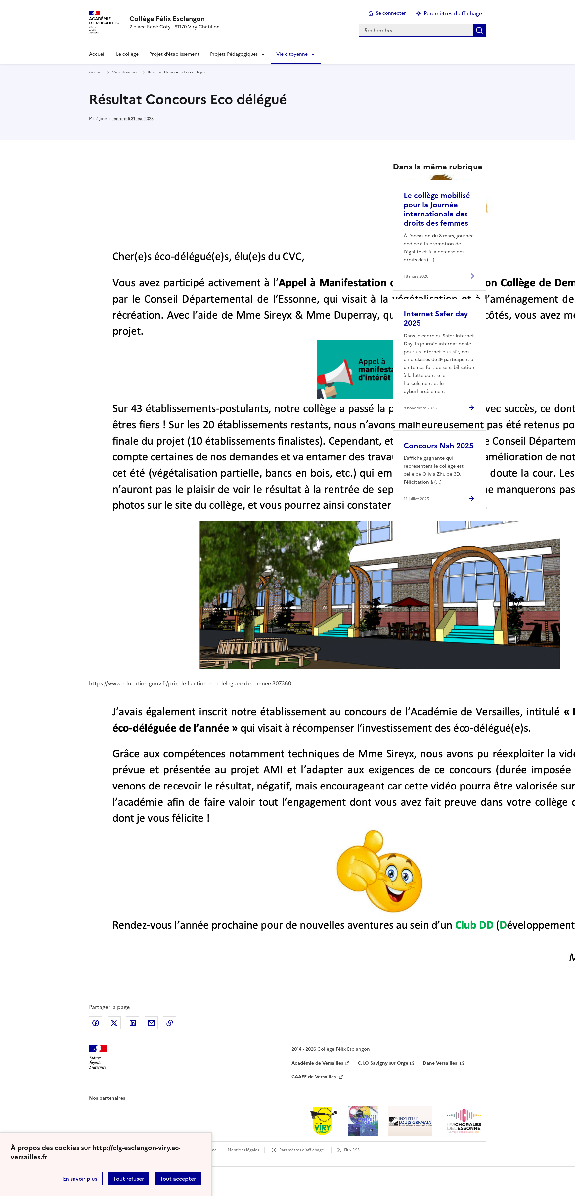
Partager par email (151, 1022)
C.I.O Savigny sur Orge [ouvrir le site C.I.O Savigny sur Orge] (383, 1063)
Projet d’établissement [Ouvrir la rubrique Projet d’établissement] (174, 54)
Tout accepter (178, 1179)
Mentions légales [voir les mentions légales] (243, 1150)
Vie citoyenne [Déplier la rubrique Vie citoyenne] (292, 54)
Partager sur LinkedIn (132, 1022)
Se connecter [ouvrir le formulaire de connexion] (391, 13)
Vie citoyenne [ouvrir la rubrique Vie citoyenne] (125, 72)
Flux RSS (352, 1150)
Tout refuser (128, 1179)
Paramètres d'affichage (301, 1150)
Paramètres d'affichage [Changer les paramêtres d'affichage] (453, 13)
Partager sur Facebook (95, 1022)
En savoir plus (80, 1179)
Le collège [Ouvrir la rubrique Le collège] (127, 54)
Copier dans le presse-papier (169, 1022)
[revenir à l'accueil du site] (174, 18)
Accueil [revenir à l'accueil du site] (97, 54)
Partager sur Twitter (114, 1022)
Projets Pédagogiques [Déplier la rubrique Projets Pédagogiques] (234, 54)
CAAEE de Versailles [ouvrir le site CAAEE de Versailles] (314, 1077)
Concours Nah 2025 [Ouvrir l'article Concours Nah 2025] (438, 445)
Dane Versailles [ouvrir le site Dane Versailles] (440, 1063)
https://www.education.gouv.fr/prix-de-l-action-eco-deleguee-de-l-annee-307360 (190, 683)
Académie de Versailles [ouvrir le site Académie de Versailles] (317, 1063)
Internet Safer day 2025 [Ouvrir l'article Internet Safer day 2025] (436, 319)
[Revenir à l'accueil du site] (98, 1057)
